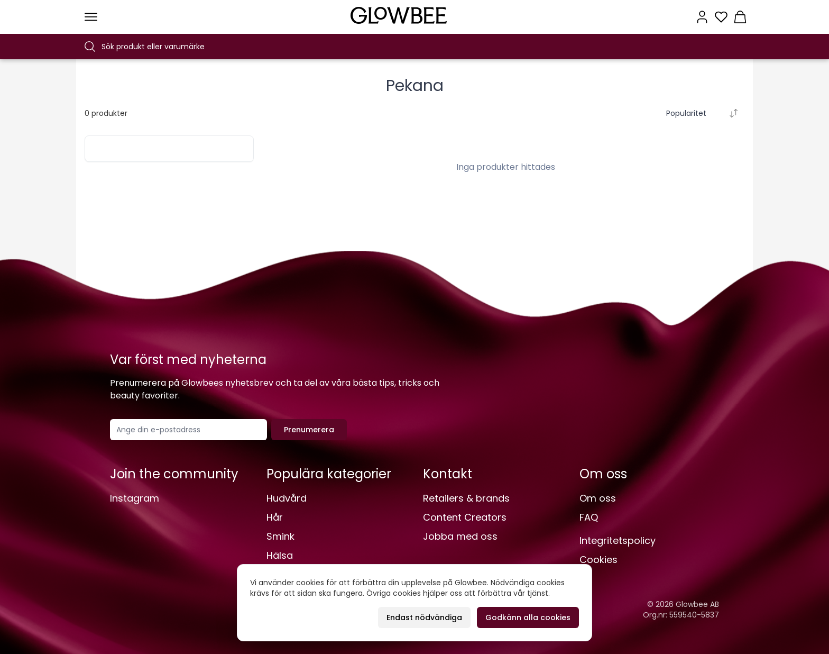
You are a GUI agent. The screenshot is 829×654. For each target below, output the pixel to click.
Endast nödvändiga (424, 617)
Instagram (134, 498)
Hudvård (286, 498)
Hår (274, 517)
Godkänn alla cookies (527, 617)
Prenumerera (309, 429)
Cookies (598, 559)
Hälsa (279, 555)
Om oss (597, 498)
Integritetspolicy (617, 540)
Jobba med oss (460, 536)
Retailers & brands (466, 498)
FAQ (588, 517)
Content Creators (464, 517)
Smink (280, 536)
